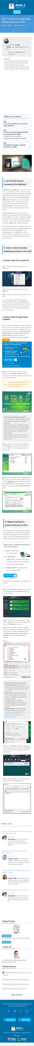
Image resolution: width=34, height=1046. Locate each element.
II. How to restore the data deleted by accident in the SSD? (16, 133)
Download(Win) (6, 941)
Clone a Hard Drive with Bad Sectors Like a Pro (15, 889)
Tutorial (13, 1003)
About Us (23, 1005)
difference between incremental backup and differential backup (15, 714)
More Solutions (17, 994)
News (8, 1003)
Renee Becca (26, 532)
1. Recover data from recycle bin (13, 136)
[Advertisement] (17, 93)
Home (4, 1003)
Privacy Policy (16, 1005)
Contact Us (19, 1003)
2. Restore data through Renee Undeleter (15, 138)
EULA (9, 1005)
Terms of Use (27, 1003)
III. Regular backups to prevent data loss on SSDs (15, 146)
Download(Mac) (6, 935)
